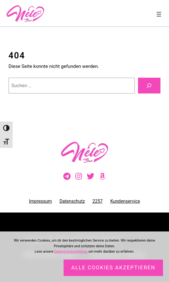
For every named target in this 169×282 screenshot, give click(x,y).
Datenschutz (72, 201)
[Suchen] (149, 85)
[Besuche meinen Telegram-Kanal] (67, 177)
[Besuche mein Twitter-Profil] (90, 177)
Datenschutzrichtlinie (70, 251)
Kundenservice (125, 201)
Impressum (40, 201)
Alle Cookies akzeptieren (113, 268)
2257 (97, 201)
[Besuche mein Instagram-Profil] (78, 177)
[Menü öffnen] (159, 14)
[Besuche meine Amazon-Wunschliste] (102, 177)
